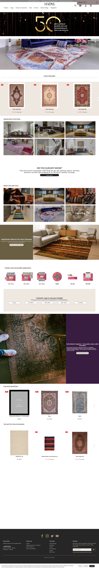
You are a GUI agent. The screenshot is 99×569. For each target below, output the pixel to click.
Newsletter (51, 545)
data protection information (86, 552)
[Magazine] (53, 8)
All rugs (14, 303)
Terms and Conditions (31, 548)
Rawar (49, 416)
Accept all (86, 566)
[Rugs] (12, 8)
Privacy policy (52, 548)
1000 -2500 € (47, 303)
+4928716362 (7, 546)
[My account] (85, 5)
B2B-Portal (52, 552)
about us (51, 547)
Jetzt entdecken (49, 60)
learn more (49, 175)
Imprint (51, 550)
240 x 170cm (11, 284)
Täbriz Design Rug (17, 109)
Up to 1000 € (30, 303)
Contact (28, 543)
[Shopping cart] (91, 5)
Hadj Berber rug (19, 456)
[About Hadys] (44, 8)
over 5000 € (80, 303)
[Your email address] (82, 549)
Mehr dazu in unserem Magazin (16, 245)
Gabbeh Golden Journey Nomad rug (49, 456)
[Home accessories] (21, 8)
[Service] (36, 8)
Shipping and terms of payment (33, 545)
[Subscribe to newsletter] (93, 549)
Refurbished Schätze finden (82, 353)
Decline (80, 566)
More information (60, 567)
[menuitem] (75, 5)
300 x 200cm (26, 284)
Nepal (79, 416)
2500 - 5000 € (64, 303)
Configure (92, 566)
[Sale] (30, 8)
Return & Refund (30, 547)
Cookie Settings (52, 543)
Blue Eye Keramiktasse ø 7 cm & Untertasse (19, 416)
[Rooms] (6, 8)
